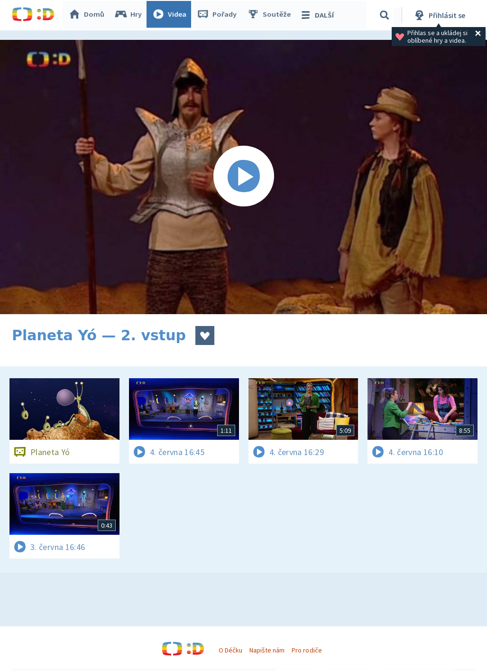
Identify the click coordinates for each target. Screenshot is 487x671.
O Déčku (230, 650)
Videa (171, 15)
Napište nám (267, 650)
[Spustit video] (243, 177)
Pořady (218, 15)
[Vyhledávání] (386, 15)
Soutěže (270, 15)
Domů (88, 15)
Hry (130, 15)
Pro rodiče (307, 650)
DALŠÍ (318, 15)
